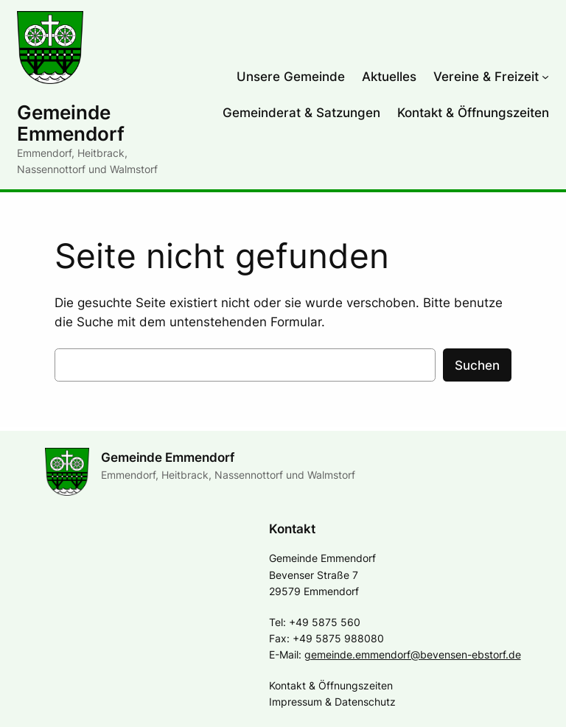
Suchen (477, 365)
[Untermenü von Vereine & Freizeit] (545, 76)
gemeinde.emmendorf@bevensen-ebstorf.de (412, 654)
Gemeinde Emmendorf (71, 123)
